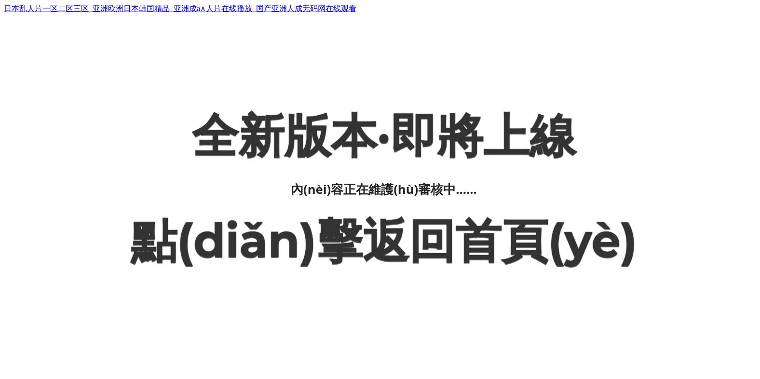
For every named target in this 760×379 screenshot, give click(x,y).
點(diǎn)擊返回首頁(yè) (384, 240)
